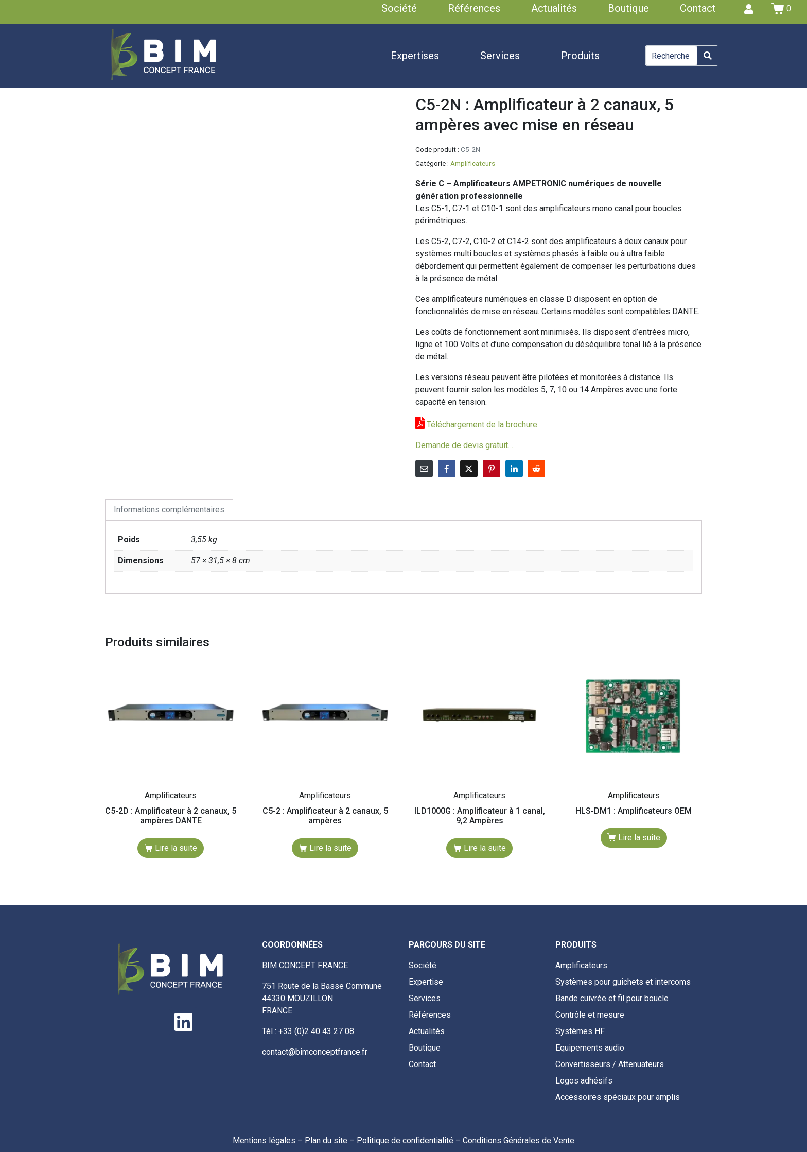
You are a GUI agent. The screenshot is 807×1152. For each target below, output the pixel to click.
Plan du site (326, 1140)
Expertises (415, 55)
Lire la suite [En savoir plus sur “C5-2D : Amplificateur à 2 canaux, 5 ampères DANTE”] (176, 848)
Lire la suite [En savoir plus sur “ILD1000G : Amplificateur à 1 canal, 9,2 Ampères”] (485, 848)
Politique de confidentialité (405, 1140)
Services (500, 55)
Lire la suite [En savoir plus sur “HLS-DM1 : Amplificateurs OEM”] (639, 837)
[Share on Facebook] (446, 468)
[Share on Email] (424, 468)
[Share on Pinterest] (491, 468)
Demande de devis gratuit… (464, 445)
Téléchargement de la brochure (482, 424)
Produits (580, 55)
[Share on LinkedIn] (514, 468)
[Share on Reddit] (536, 468)
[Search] (707, 56)
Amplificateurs (472, 163)
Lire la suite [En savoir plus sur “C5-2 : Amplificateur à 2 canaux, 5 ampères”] (330, 848)
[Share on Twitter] (469, 468)
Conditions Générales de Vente (518, 1140)
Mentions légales (264, 1140)
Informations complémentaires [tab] (169, 509)
